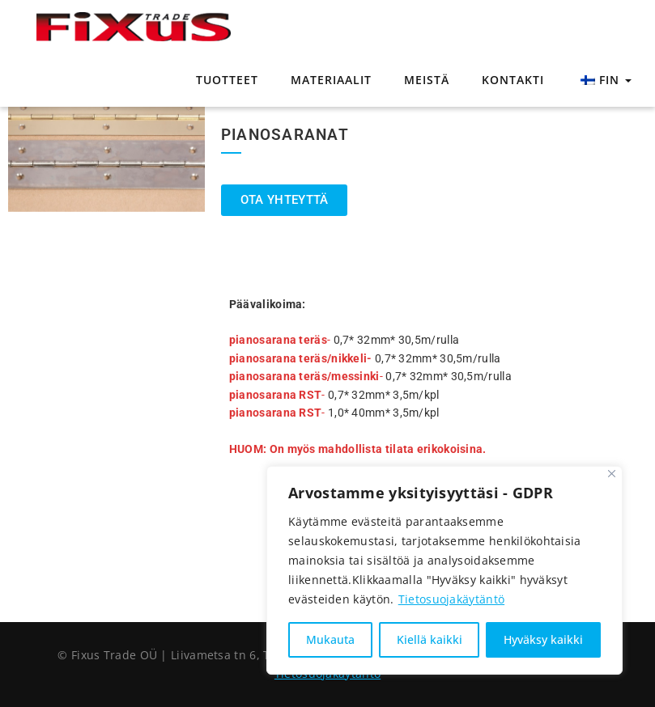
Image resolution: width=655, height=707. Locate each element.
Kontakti (513, 79)
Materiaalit (331, 79)
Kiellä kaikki (429, 639)
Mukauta (330, 639)
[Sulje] (611, 473)
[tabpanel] (106, 146)
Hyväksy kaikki (543, 639)
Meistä (426, 79)
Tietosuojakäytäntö (451, 599)
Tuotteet (227, 79)
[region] (444, 570)
